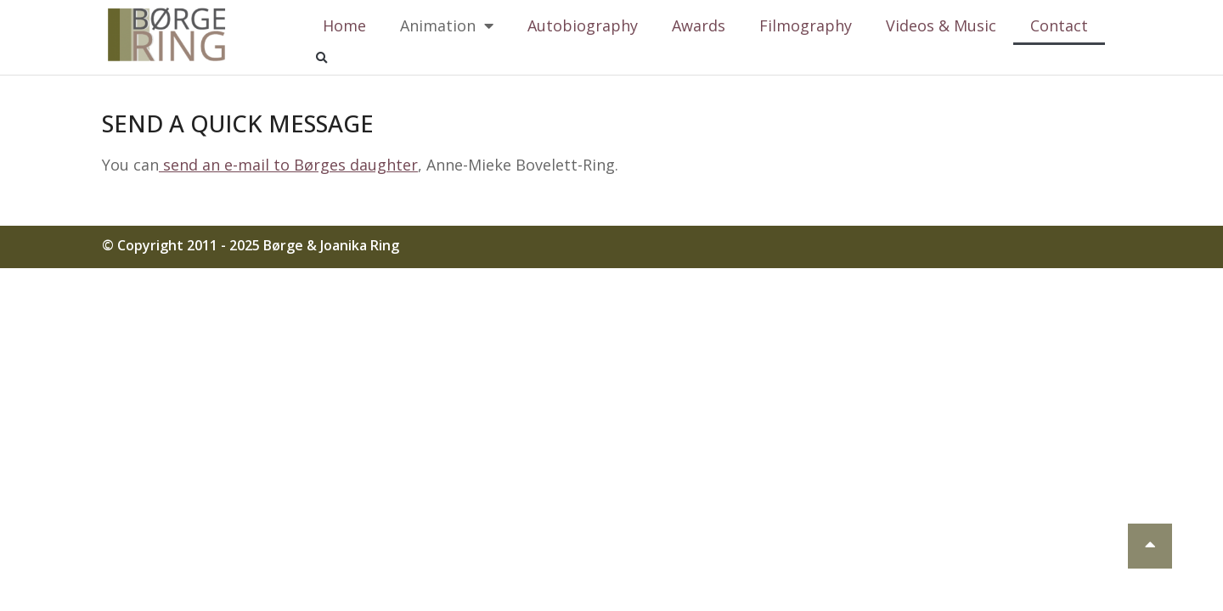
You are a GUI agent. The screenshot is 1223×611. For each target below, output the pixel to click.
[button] (321, 58)
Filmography (805, 25)
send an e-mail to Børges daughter (288, 164)
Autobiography (582, 25)
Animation (446, 25)
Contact (1059, 25)
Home (344, 25)
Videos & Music (941, 25)
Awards (698, 25)
